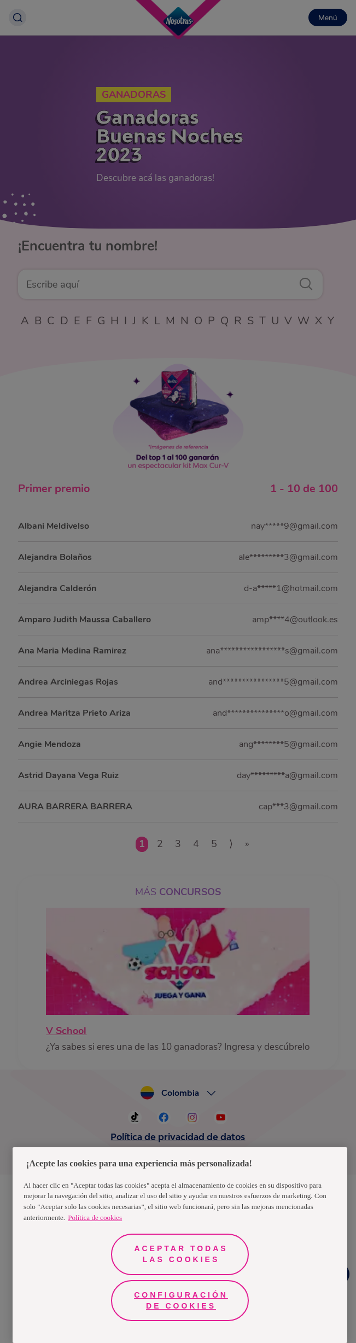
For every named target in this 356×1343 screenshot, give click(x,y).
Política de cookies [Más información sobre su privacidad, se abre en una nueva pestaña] (95, 1217)
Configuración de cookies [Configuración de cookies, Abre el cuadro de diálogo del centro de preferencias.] (181, 1300)
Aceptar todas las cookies (180, 1254)
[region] (180, 1245)
